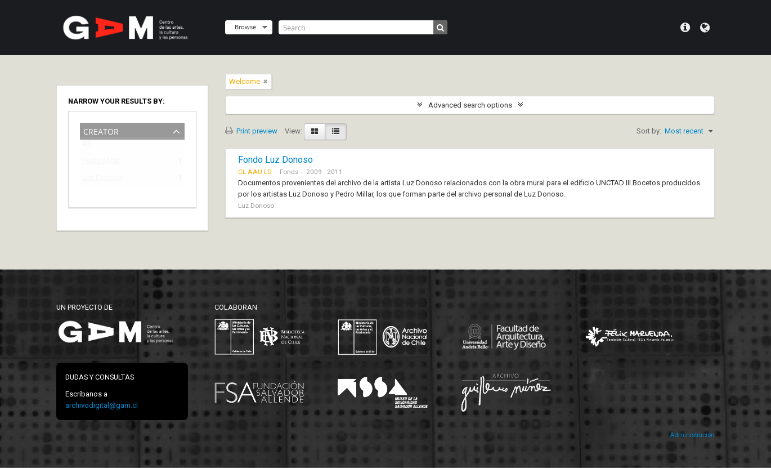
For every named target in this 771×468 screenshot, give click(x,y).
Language (705, 28)
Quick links (685, 28)
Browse (245, 27)
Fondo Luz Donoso (275, 159)
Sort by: (648, 131)
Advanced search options (470, 105)
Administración (692, 435)
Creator (101, 130)
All (86, 146)
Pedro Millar (101, 162)
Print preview (251, 131)
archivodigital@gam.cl (101, 405)
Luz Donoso (102, 179)
